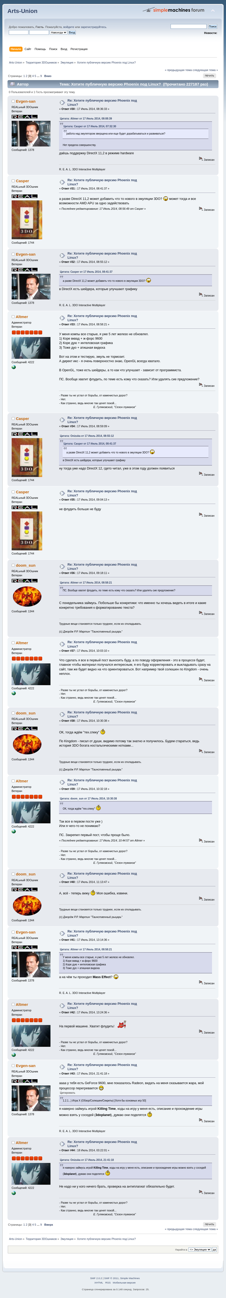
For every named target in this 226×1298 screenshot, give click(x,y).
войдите (68, 27)
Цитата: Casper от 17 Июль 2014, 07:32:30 (89, 126)
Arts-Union (23, 11)
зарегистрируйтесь (93, 27)
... (38, 76)
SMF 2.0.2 (96, 1278)
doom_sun (25, 565)
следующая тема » (205, 70)
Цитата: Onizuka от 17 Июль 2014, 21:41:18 (87, 1160)
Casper (22, 181)
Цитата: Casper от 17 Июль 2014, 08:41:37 (86, 271)
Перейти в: (181, 1249)
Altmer (22, 316)
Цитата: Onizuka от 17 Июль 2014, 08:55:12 (87, 435)
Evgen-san (25, 101)
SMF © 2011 (111, 1278)
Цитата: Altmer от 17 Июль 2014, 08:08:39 (86, 118)
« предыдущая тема (178, 70)
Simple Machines (130, 1278)
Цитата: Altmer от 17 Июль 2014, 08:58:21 (86, 582)
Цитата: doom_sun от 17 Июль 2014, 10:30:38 (88, 798)
